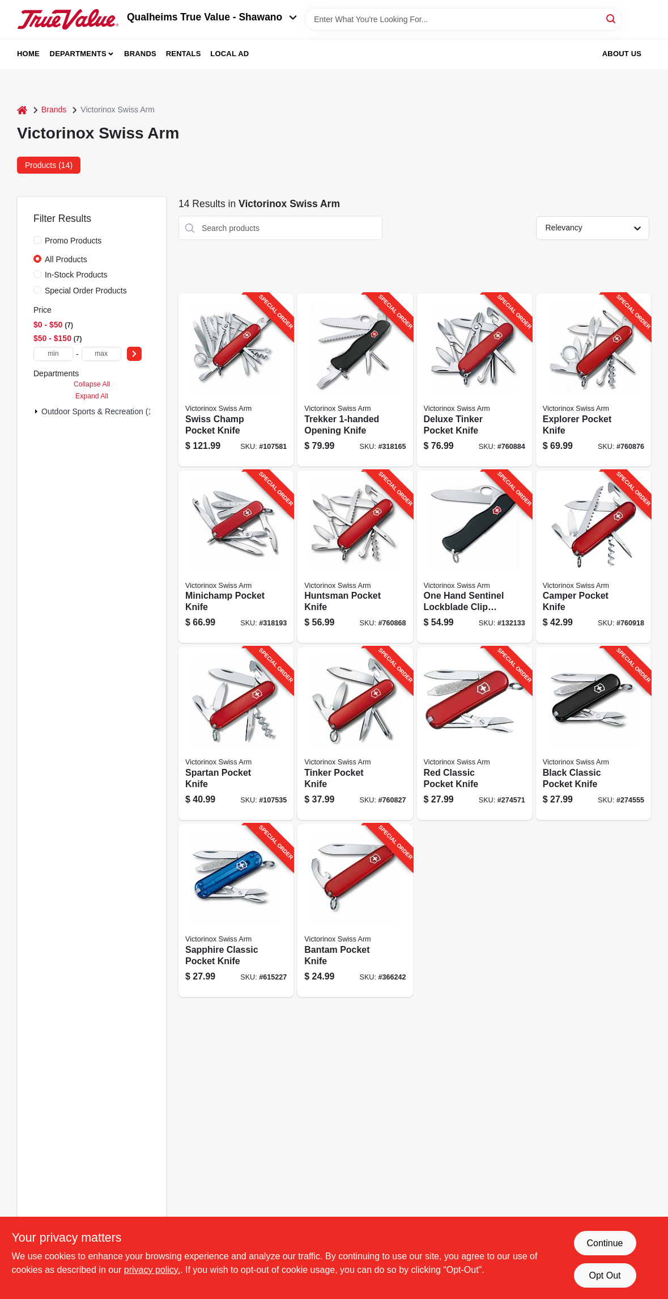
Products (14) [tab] (49, 165)
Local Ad (229, 53)
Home (28, 53)
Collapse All (92, 384)
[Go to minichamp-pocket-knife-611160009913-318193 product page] (235, 557)
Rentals (183, 53)
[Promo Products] (37, 240)
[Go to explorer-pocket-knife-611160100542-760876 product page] (593, 379)
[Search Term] (463, 19)
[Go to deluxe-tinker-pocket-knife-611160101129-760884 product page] (474, 379)
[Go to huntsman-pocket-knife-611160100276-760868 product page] (354, 557)
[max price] (101, 354)
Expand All (91, 396)
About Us (622, 53)
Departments (78, 53)
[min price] (53, 354)
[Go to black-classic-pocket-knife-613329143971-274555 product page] (593, 733)
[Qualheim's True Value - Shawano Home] (68, 19)
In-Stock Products (76, 275)
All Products (66, 259)
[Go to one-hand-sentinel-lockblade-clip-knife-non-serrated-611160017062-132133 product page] (474, 557)
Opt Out (604, 1275)
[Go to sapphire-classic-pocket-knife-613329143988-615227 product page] (235, 910)
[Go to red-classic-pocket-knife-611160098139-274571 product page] (474, 733)
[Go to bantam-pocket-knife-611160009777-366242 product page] (354, 910)
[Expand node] (36, 411)
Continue (604, 1243)
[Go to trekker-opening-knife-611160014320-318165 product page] (354, 379)
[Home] (22, 110)
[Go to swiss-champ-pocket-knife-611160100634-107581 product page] (235, 379)
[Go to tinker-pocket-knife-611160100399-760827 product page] (354, 733)
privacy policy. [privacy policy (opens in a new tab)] (152, 1270)
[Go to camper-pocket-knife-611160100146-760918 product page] (593, 557)
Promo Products (73, 240)
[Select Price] (134, 354)
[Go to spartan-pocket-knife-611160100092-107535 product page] (235, 733)
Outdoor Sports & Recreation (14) (100, 411)
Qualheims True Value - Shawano (212, 17)
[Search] (611, 18)
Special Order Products (86, 290)
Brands (140, 53)
